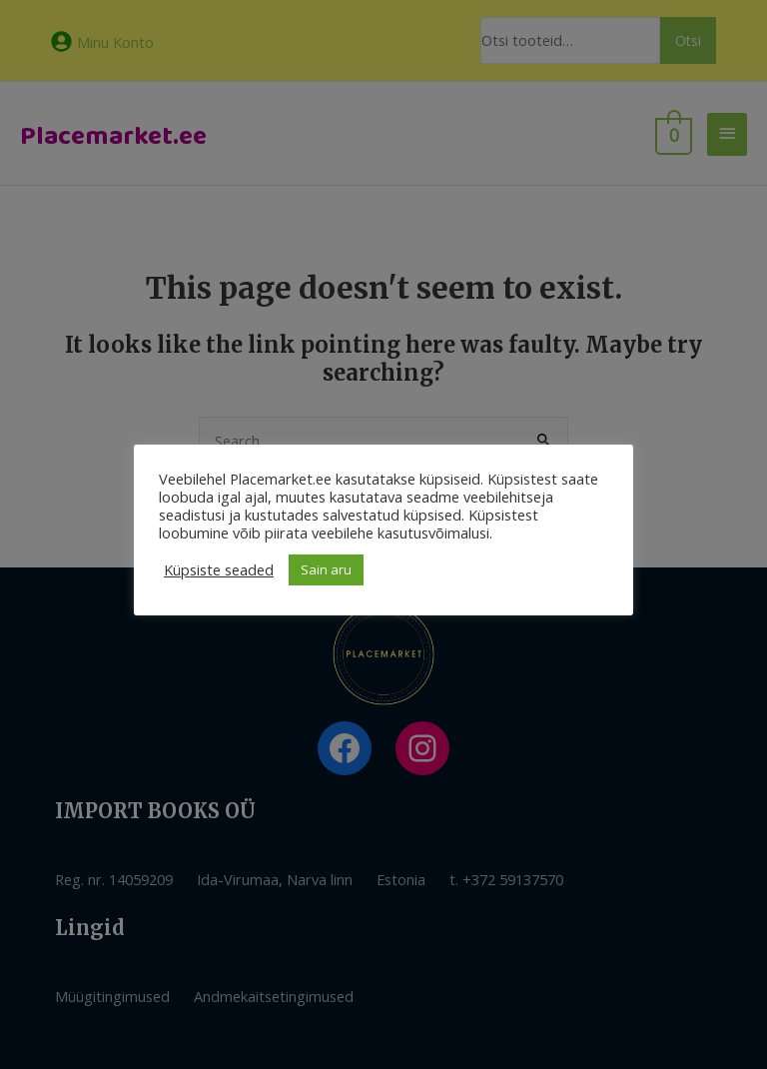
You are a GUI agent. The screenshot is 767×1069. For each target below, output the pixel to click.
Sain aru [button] (326, 569)
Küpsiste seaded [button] (219, 569)
